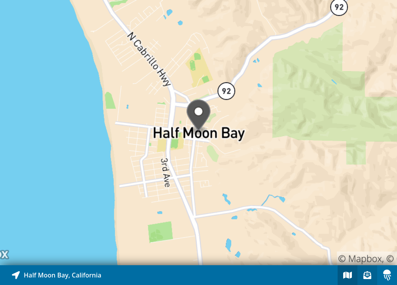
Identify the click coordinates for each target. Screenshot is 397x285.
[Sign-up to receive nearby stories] (367, 275)
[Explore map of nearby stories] (198, 132)
